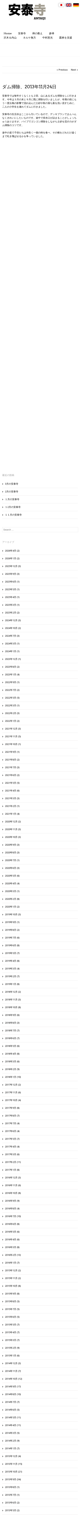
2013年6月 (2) (12, 1502)
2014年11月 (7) (13, 1371)
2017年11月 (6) (13, 1092)
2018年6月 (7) (12, 1038)
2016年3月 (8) (12, 1247)
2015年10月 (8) (13, 1286)
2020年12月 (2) (13, 821)
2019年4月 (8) (12, 960)
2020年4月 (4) (12, 883)
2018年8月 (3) (12, 1022)
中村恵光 (47, 37)
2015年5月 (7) (12, 1324)
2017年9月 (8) (12, 1108)
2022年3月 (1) (12, 705)
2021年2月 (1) (12, 806)
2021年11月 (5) (13, 736)
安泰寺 (22, 33)
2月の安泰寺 (11, 491)
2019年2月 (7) (12, 976)
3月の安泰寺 (11, 483)
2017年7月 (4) (12, 1123)
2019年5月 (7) (12, 953)
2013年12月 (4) (13, 1456)
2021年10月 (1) (13, 744)
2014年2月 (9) (12, 1440)
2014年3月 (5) (12, 1433)
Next (73, 69)
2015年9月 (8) (12, 1293)
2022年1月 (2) (12, 721)
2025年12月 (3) (13, 566)
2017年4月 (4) (12, 1146)
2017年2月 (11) (13, 1162)
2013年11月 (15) (13, 1464)
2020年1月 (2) (12, 906)
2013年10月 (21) (13, 1471)
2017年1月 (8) (12, 1169)
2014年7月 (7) (12, 1402)
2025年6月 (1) (12, 581)
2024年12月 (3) (13, 620)
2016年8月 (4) (12, 1208)
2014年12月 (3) (13, 1363)
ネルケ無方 (29, 37)
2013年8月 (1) (12, 1487)
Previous (63, 69)
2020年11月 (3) (13, 829)
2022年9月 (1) (12, 682)
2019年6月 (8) (12, 945)
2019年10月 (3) (13, 914)
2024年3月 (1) (12, 643)
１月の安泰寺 (12, 499)
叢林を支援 (65, 37)
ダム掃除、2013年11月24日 (29, 86)
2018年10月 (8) (13, 1007)
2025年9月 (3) (12, 574)
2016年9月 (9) (12, 1200)
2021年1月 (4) (12, 813)
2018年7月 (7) (12, 1030)
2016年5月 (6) (12, 1231)
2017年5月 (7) (12, 1138)
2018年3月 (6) (12, 1061)
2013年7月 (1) (12, 1494)
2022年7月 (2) (12, 690)
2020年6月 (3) (12, 868)
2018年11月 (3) (13, 999)
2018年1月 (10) (13, 1077)
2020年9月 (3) (12, 844)
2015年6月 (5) (12, 1316)
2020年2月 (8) (12, 899)
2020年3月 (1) (12, 891)
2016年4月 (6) (12, 1239)
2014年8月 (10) (13, 1394)
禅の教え (37, 33)
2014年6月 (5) (12, 1409)
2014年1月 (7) (12, 1448)
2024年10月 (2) (13, 628)
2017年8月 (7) (12, 1115)
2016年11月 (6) (13, 1185)
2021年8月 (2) (12, 759)
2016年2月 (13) (13, 1255)
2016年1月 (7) (12, 1262)
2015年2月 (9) (12, 1347)
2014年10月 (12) (13, 1378)
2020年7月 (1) (12, 860)
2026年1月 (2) (12, 558)
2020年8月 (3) (12, 852)
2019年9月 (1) (12, 922)
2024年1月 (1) (12, 651)
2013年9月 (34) (13, 1479)
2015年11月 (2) (13, 1278)
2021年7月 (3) (12, 767)
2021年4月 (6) (12, 790)
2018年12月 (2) (13, 991)
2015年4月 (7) (12, 1332)
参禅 (51, 33)
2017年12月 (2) (13, 1084)
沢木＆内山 (10, 37)
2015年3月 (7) (12, 1340)
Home (8, 33)
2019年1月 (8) (12, 984)
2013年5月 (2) (12, 1510)
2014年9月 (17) (13, 1386)
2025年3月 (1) (12, 604)
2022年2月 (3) (12, 713)
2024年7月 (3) (12, 635)
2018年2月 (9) (12, 1069)
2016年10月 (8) (13, 1193)
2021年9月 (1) (12, 752)
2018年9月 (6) (12, 1015)
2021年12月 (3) (13, 728)
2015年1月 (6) (12, 1355)
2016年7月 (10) (13, 1216)
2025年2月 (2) (12, 612)
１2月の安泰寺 (13, 507)
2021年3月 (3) (12, 798)
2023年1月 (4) (12, 674)
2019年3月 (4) (12, 968)
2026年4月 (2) (12, 550)
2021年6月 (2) (12, 775)
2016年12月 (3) (13, 1177)
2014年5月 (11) (13, 1417)
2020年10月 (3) (13, 837)
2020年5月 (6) (12, 875)
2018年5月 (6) (12, 1046)
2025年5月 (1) (12, 589)
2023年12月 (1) (13, 659)
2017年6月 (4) (12, 1131)
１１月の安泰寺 (13, 514)
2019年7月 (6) (12, 937)
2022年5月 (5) (12, 697)
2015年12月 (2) (13, 1270)
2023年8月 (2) (12, 666)
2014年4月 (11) (13, 1425)
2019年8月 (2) (12, 930)
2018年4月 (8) (12, 1053)
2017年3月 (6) (12, 1154)
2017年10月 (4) (13, 1100)
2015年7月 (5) (12, 1309)
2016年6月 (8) (12, 1224)
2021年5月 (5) (12, 782)
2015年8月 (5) (12, 1301)
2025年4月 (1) (12, 597)
